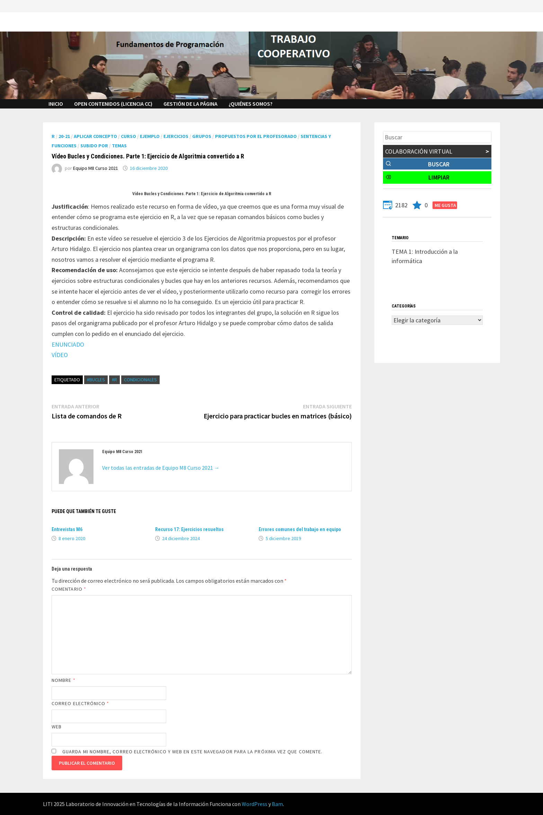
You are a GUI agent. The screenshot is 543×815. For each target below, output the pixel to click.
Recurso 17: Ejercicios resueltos (189, 529)
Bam (277, 803)
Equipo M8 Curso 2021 (95, 168)
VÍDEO (60, 355)
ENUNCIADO (68, 344)
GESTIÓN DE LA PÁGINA (190, 103)
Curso (128, 136)
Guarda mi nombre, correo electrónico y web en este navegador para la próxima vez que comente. (192, 751)
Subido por (94, 145)
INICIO (55, 103)
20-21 (64, 136)
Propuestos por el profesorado (256, 136)
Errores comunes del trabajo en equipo (300, 529)
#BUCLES (96, 379)
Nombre (63, 680)
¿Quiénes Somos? (251, 103)
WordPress (254, 803)
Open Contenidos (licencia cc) (113, 103)
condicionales (140, 379)
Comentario (69, 589)
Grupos (201, 136)
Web (57, 726)
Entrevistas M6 (67, 529)
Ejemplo (150, 136)
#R (114, 379)
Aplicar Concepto (95, 136)
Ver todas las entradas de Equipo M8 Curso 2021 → (161, 467)
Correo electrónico (80, 703)
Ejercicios (175, 136)
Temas (119, 145)
